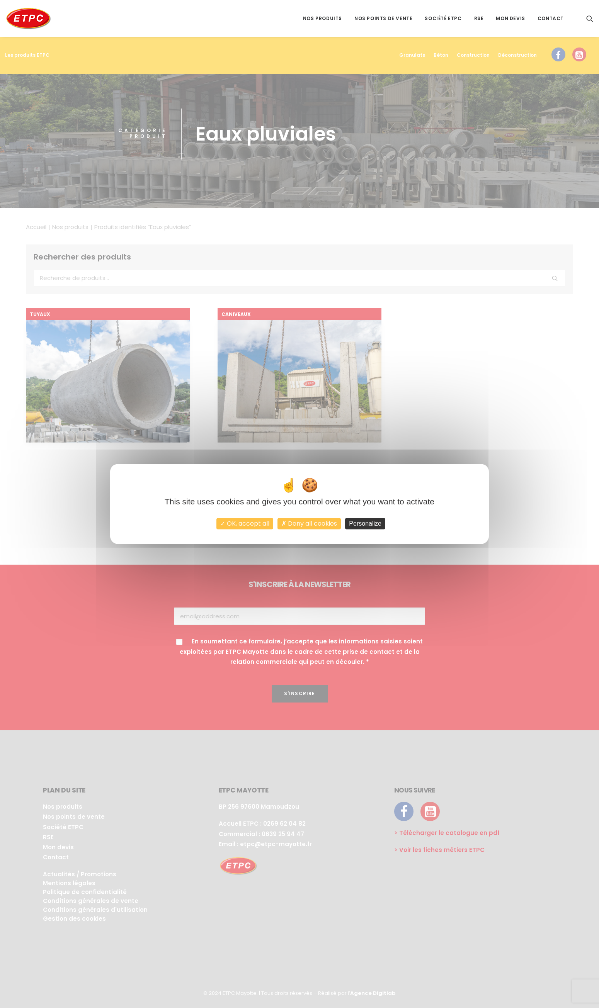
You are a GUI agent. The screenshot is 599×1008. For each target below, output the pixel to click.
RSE (479, 18)
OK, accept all (244, 523)
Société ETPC (443, 18)
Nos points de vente (383, 18)
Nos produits (322, 18)
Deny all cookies (309, 523)
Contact (551, 18)
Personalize (365, 523)
